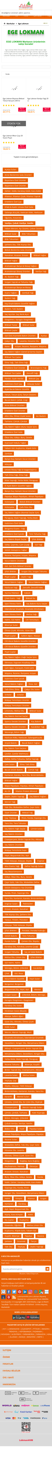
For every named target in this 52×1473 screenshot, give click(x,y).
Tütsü (26, 15)
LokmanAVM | (14, 1329)
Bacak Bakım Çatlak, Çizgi (16, 400)
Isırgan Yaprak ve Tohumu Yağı (19, 282)
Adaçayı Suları (33, 384)
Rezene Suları (11, 1139)
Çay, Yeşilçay (10, 818)
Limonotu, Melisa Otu (14, 711)
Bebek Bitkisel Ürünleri (30, 502)
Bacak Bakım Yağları (31, 743)
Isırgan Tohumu (12, 952)
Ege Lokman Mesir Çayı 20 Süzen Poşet (13, 137)
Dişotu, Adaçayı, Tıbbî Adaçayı (18, 1086)
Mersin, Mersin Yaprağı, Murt (18, 1032)
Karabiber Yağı (38, 727)
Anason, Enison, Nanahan (16, 1171)
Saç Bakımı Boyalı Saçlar (15, 539)
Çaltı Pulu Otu (26, 507)
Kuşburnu (24, 1220)
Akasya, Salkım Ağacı (14, 1016)
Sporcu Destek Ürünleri (15, 721)
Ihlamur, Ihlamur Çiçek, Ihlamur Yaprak (22, 196)
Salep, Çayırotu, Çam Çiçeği (17, 544)
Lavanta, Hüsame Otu (29, 341)
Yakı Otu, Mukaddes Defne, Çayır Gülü (22, 807)
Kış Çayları (9, 1220)
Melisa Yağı (31, 614)
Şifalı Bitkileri (11, 930)
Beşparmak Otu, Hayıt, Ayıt (17, 989)
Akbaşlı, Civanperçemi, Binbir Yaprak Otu (23, 1048)
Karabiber (37, 968)
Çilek (7, 973)
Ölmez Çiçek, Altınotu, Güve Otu (19, 630)
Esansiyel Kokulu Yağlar (15, 443)
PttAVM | (37, 1329)
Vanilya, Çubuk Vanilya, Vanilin (19, 223)
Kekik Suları (10, 1027)
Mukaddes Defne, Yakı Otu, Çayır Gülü (22, 1145)
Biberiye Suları (11, 625)
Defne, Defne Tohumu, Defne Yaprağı (22, 759)
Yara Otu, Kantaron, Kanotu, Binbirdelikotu (24, 898)
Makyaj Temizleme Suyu (15, 850)
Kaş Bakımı (36, 721)
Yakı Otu (8, 1246)
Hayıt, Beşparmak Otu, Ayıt (17, 855)
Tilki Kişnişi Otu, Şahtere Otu (18, 914)
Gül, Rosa (18, 973)
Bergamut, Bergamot (14, 984)
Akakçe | (23, 1337)
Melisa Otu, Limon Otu (15, 957)
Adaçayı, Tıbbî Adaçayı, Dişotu (18, 925)
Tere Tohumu (28, 936)
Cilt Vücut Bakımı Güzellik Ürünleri (20, 641)
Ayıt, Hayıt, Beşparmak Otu (17, 1209)
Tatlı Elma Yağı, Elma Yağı (16, 475)
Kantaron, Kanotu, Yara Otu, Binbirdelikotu (24, 775)
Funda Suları (10, 941)
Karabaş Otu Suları (13, 1005)
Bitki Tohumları (29, 234)
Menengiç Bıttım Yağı (14, 732)
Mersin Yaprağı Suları (32, 1107)
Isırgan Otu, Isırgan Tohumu (34, 571)
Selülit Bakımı (11, 936)
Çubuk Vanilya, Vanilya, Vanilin (18, 1123)
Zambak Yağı (28, 293)
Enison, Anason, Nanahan (16, 909)
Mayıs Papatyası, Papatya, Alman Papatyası (24, 786)
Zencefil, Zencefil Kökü (33, 587)
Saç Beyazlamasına (13, 871)
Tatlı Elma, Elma (12, 689)
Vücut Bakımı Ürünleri (15, 560)
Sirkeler (8, 694)
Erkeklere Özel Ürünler (15, 368)
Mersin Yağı (10, 802)
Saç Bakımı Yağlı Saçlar (15, 828)
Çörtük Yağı (33, 769)
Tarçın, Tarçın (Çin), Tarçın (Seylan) (20, 394)
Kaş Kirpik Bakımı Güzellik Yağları (20, 303)
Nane (7, 346)
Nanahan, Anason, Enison (16, 255)
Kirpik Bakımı (11, 743)
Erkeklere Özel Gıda (13, 432)
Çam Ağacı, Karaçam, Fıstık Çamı (19, 668)
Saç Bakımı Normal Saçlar (16, 716)
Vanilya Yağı (41, 271)
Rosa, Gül (33, 684)
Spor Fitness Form (13, 603)
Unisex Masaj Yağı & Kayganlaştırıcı (21, 469)
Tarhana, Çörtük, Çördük (16, 421)
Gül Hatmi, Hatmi (12, 962)
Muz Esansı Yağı (12, 866)
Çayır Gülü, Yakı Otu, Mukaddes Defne (22, 882)
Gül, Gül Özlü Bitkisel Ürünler (18, 566)
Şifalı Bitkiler (37, 539)
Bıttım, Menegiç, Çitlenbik (16, 1118)
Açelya (44, 335)
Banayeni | (32, 1337)
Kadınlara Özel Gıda (14, 523)
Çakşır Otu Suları (32, 689)
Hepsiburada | (26, 1331)
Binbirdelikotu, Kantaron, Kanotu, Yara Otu (24, 1091)
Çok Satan (38, 15)
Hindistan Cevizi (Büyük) (15, 1011)
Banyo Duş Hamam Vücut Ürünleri (20, 459)
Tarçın (33, 1241)
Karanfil (8, 1096)
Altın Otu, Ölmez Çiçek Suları (18, 416)
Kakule (27, 593)
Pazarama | (38, 1331)
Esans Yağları (11, 293)
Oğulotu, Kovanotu (13, 217)
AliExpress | (17, 1334)
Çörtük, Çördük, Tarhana (16, 1112)
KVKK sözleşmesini (12, 1273)
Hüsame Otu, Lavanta (14, 1150)
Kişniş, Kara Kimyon (14, 1214)
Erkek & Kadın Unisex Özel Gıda (19, 207)
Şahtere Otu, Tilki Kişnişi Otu (18, 244)
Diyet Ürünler (11, 812)
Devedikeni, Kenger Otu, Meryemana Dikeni (24, 1043)
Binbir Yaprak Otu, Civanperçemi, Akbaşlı (23, 1070)
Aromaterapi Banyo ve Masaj (18, 287)
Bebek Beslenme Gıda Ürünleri (19, 250)
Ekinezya (34, 1166)
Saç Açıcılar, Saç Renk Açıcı (17, 314)
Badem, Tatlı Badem (14, 309)
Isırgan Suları (11, 995)
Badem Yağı (10, 298)
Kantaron (9, 1204)
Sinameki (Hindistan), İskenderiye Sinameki (24, 1037)
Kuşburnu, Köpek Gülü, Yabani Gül (20, 1230)
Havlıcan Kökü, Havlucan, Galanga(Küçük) (23, 737)
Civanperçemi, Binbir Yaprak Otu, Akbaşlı (23, 839)
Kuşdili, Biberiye (12, 1236)
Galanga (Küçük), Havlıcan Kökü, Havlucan (24, 212)
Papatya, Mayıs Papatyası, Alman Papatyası (24, 496)
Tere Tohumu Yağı (37, 534)
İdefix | (40, 1337)
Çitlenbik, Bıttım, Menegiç (33, 995)
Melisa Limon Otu (35, 1225)
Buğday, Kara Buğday (29, 1161)
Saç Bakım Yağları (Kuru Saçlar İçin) (21, 426)
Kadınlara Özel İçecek (14, 678)
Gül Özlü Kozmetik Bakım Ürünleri (20, 335)
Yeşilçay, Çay (10, 1080)
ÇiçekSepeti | (27, 1329)
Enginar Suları (11, 903)
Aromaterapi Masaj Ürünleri (17, 271)
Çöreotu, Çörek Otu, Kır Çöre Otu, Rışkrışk (23, 1102)
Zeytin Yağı (26, 577)
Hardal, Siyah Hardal (14, 378)
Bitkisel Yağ (27, 812)
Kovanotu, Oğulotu (13, 1225)
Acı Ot (7, 791)
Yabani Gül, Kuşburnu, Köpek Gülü (20, 448)
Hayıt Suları (35, 978)
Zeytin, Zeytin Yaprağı (14, 796)
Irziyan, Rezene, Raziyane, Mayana (30, 346)
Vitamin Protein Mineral (26, 791)
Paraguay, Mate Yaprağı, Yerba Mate (21, 518)
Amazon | (45, 1329)
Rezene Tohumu (12, 1064)
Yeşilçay (21, 1246)
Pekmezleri (28, 903)
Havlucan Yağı (11, 587)
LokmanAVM (26, 1440)
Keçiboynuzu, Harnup (14, 1166)
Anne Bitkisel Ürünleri (15, 405)
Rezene (40, 1236)
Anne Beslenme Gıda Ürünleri (18, 175)
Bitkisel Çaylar (11, 330)
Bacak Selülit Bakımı (14, 769)
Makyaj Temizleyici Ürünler (17, 700)
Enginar (40, 861)
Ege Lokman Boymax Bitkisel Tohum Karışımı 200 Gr (13, 100)
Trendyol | (14, 1331)
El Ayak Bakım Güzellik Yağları (18, 485)
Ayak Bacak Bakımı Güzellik (17, 389)
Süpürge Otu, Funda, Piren (17, 1187)
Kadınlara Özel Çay (13, 384)
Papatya (28, 1236)
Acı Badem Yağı (12, 276)
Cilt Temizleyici (32, 619)
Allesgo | (14, 1337)
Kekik (30, 1214)
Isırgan (43, 1198)
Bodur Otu (9, 1128)
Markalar (6, 15)
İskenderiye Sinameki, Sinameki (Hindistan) (24, 609)
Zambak (8, 453)
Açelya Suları (10, 169)
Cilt (16, 15)
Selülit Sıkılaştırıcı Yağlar (16, 550)
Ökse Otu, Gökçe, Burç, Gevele (18, 437)
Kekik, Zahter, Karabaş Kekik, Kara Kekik (23, 1182)
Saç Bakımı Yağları (38, 796)
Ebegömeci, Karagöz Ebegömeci (19, 319)
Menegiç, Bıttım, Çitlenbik (16, 968)
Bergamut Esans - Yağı (15, 528)
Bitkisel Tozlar (11, 325)
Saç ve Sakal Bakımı (33, 952)
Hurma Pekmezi (12, 593)
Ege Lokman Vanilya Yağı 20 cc (37, 100)
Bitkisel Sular (10, 234)
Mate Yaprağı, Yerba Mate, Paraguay (21, 480)
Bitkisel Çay (34, 378)
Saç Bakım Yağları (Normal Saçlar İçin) (22, 512)
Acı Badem (41, 416)
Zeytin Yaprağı (36, 1246)
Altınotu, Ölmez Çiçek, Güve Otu (19, 1155)
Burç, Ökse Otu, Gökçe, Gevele (18, 1177)
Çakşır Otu (9, 341)
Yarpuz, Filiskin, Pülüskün (16, 919)
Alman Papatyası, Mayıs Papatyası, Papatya (24, 1134)
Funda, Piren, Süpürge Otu (17, 893)
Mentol (37, 989)
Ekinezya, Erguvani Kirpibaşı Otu (19, 662)
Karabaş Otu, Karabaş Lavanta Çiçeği (21, 946)
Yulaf (22, 1128)
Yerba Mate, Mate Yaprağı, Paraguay (21, 1059)
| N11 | (5, 1329)
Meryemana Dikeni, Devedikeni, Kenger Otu (24, 1053)
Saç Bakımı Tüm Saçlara (15, 748)
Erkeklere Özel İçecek (14, 534)
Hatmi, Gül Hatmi (12, 619)
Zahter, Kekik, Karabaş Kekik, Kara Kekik (23, 191)
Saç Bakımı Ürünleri (14, 834)
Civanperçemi (11, 1107)
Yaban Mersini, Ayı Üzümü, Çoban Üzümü (24, 228)
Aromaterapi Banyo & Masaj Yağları (21, 266)
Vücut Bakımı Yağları (14, 582)
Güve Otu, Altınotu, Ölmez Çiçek (19, 1021)
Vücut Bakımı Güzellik (14, 978)
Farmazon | (41, 1334)
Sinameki (21, 1241)
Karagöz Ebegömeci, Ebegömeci (19, 1000)
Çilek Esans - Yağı (12, 598)
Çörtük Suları (37, 828)
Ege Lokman (23, 23)
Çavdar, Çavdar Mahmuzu (16, 753)
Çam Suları (10, 764)
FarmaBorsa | (29, 1334)
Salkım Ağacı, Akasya (30, 635)
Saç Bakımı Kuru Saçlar (36, 603)
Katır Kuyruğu (38, 1112)
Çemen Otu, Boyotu (30, 941)
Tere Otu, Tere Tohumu (15, 823)
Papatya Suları (36, 1128)
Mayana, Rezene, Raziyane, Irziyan (20, 673)
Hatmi (7, 1198)
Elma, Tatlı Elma (27, 764)
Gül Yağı (38, 544)
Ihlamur (31, 1198)
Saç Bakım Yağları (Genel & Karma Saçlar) (23, 351)
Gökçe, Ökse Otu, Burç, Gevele (18, 877)
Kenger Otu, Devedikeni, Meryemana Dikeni (24, 1193)
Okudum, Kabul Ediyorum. (20, 1273)
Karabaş (22, 1204)
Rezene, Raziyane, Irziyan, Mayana (20, 555)
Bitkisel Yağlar (39, 255)
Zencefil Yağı (32, 373)
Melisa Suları (29, 1075)
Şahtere (8, 1241)
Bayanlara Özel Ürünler (15, 180)
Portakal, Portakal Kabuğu (33, 930)
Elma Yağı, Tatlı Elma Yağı (16, 362)
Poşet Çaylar (10, 577)
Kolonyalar (9, 502)
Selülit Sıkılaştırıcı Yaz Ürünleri (18, 887)
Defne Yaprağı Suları (34, 866)
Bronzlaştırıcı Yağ (38, 368)
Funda (40, 1177)
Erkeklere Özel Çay (13, 201)
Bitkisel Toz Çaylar (13, 357)
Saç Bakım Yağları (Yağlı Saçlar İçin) (20, 657)
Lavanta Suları (11, 1075)
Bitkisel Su (30, 598)
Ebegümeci (10, 1161)
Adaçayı (8, 464)
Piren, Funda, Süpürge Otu (34, 818)
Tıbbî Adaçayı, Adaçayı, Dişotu (18, 861)
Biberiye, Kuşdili (32, 1064)
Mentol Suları (23, 1096)
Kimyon (19, 1198)
